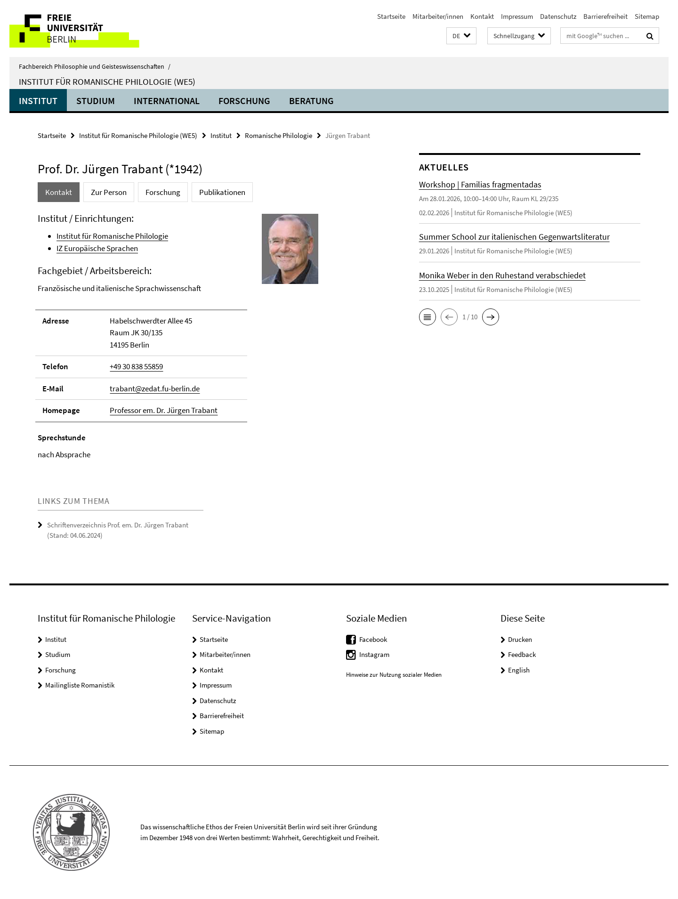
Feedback (522, 654)
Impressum (517, 16)
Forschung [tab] (162, 192)
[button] (461, 36)
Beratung (311, 100)
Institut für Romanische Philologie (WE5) (107, 81)
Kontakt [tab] (58, 192)
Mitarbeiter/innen (437, 16)
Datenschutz (558, 16)
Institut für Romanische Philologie (112, 236)
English (519, 669)
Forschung (244, 100)
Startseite (391, 16)
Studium (95, 100)
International (167, 100)
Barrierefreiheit (605, 16)
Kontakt (482, 16)
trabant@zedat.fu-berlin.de (155, 388)
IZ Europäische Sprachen (97, 248)
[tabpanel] (210, 336)
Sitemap (647, 16)
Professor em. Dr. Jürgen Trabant (164, 410)
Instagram (374, 654)
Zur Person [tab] (109, 192)
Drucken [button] (520, 639)
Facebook (373, 639)
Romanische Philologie (278, 135)
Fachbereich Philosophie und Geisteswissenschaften (94, 66)
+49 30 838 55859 (136, 366)
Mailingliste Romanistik (79, 684)
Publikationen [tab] (222, 192)
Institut (38, 100)
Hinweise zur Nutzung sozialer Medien (394, 675)
